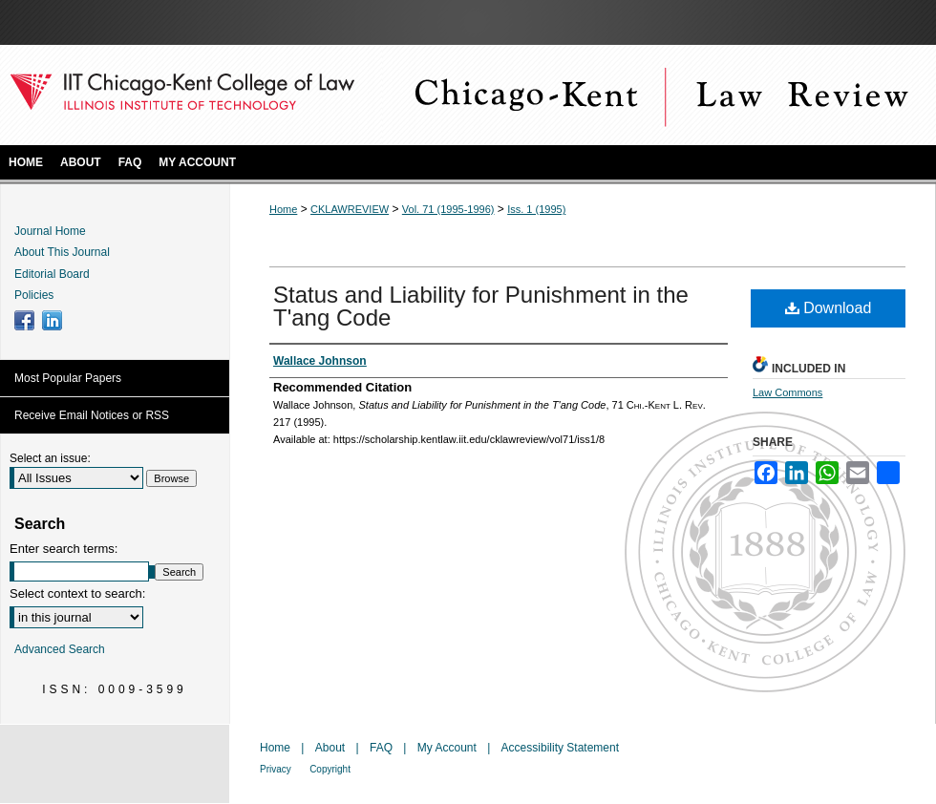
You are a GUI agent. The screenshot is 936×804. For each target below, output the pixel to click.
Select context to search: (77, 593)
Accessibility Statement (560, 747)
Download (828, 308)
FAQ (381, 747)
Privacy (275, 769)
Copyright (330, 769)
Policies (33, 295)
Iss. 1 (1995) (536, 209)
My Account (447, 747)
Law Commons (787, 392)
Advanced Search (59, 649)
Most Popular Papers (67, 378)
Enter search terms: (63, 548)
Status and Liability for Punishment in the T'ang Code (481, 306)
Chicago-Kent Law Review (659, 95)
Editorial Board (52, 274)
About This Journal (62, 252)
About (330, 747)
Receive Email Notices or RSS (91, 415)
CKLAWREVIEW (349, 209)
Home (283, 209)
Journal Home (50, 231)
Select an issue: (50, 458)
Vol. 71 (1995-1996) (448, 209)
